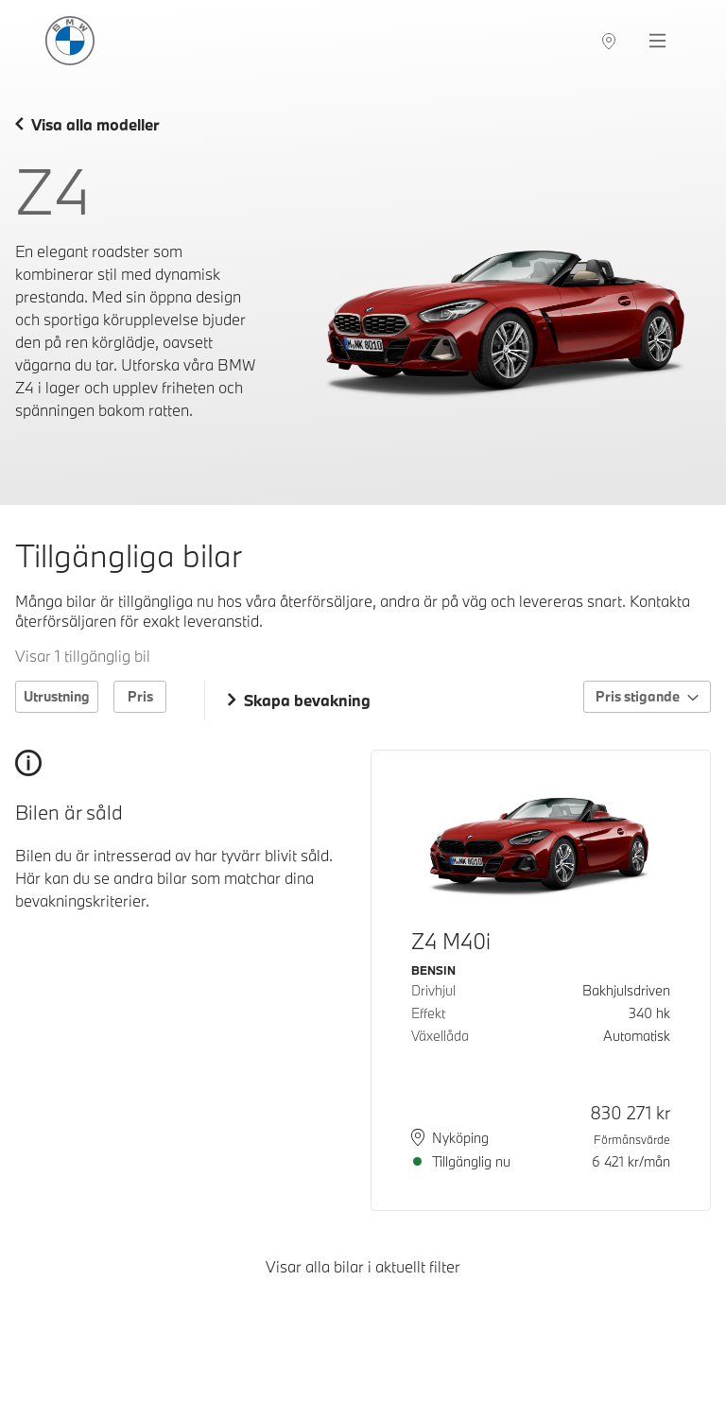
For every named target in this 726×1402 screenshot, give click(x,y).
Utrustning (57, 696)
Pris (140, 696)
